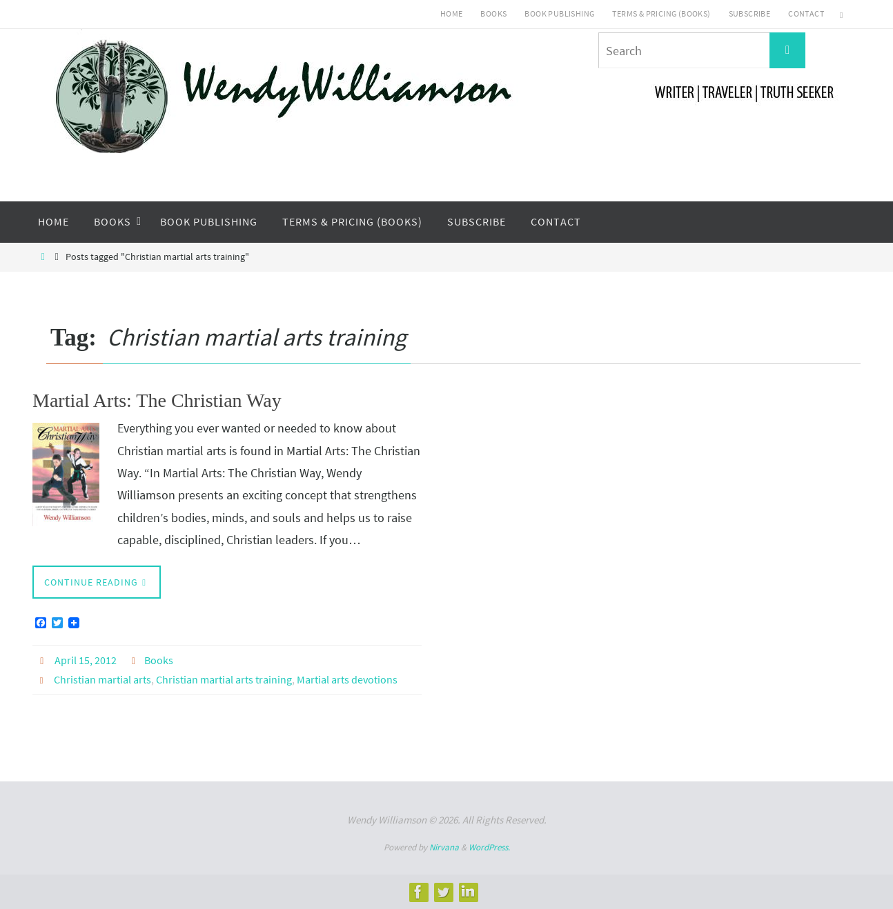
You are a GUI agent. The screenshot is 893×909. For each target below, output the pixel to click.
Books (493, 13)
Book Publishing (559, 13)
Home (451, 13)
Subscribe (750, 13)
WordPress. (489, 847)
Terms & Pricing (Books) (661, 13)
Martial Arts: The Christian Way (157, 400)
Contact (806, 13)
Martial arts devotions (347, 679)
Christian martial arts (102, 679)
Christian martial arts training (224, 679)
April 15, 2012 (86, 660)
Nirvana (444, 847)
